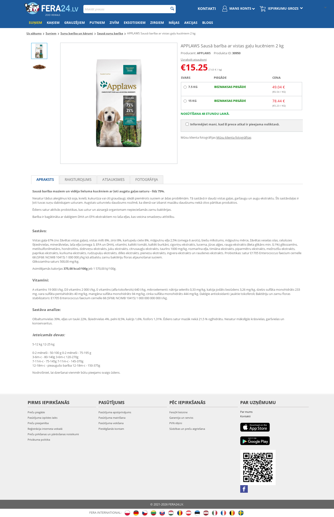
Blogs (207, 22)
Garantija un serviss (181, 417)
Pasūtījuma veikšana (111, 423)
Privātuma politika (39, 439)
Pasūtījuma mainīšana (111, 417)
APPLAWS (204, 53)
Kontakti (207, 8)
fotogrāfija (146, 179)
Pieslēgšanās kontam (111, 428)
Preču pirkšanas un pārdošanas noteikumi (53, 434)
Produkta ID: (222, 53)
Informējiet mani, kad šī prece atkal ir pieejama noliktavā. (233, 124)
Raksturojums (78, 179)
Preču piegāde (36, 412)
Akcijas (190, 22)
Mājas (174, 22)
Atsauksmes (113, 179)
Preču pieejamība (38, 423)
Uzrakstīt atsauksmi (194, 60)
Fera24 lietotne (178, 412)
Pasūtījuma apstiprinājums (114, 412)
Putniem (97, 22)
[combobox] (129, 9)
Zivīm (114, 22)
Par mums (246, 412)
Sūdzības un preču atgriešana (187, 428)
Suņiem (35, 22)
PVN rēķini (175, 423)
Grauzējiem (74, 22)
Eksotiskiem (135, 22)
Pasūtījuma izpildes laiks (42, 417)
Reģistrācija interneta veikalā (45, 428)
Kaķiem (53, 22)
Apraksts (45, 179)
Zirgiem (157, 22)
